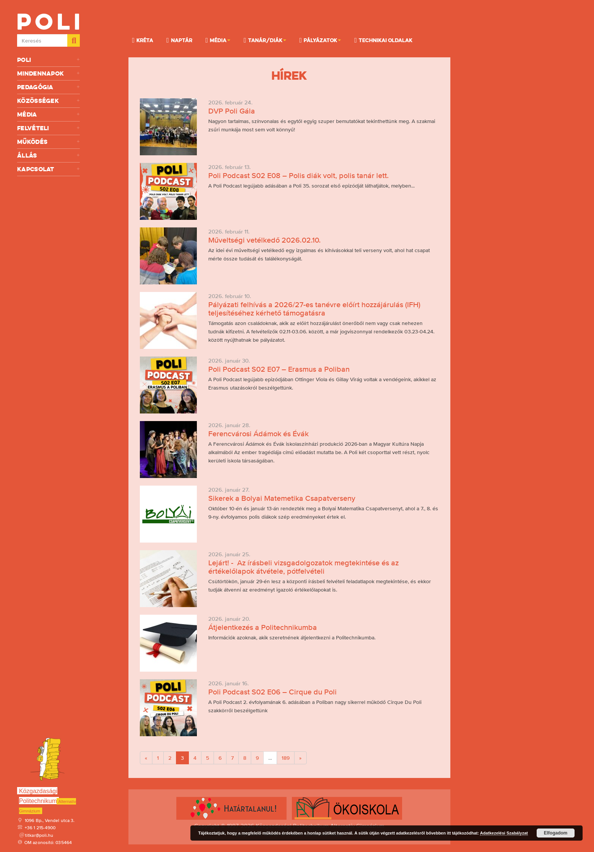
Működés (48, 142)
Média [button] (218, 40)
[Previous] (146, 757)
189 (286, 758)
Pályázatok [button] (320, 40)
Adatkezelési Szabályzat (504, 833)
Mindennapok (48, 73)
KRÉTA (143, 40)
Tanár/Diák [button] (265, 40)
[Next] (300, 757)
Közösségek (48, 101)
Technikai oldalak (383, 40)
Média (48, 114)
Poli (48, 60)
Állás (48, 155)
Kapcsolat (48, 169)
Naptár (179, 40)
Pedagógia (48, 87)
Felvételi (48, 128)
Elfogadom (555, 833)
